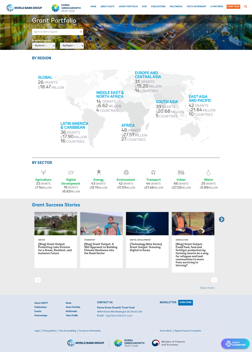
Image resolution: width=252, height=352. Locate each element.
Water (208, 180)
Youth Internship (196, 7)
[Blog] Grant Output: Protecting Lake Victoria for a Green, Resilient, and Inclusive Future (55, 249)
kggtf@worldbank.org (119, 315)
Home (93, 7)
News (68, 303)
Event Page (233, 7)
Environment (126, 180)
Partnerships (40, 315)
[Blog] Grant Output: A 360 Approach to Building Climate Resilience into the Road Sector (100, 249)
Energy (99, 180)
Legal (37, 331)
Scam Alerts (166, 331)
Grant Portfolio (128, 7)
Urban (181, 180)
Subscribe (186, 302)
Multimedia (176, 7)
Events (37, 311)
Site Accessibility (67, 331)
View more (207, 288)
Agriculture (43, 180)
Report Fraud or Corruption (188, 331)
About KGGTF (107, 7)
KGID (144, 7)
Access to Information (90, 331)
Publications (158, 7)
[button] (245, 6)
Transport (153, 180)
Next (220, 218)
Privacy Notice (49, 331)
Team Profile (72, 315)
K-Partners (216, 7)
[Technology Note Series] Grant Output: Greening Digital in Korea (146, 247)
